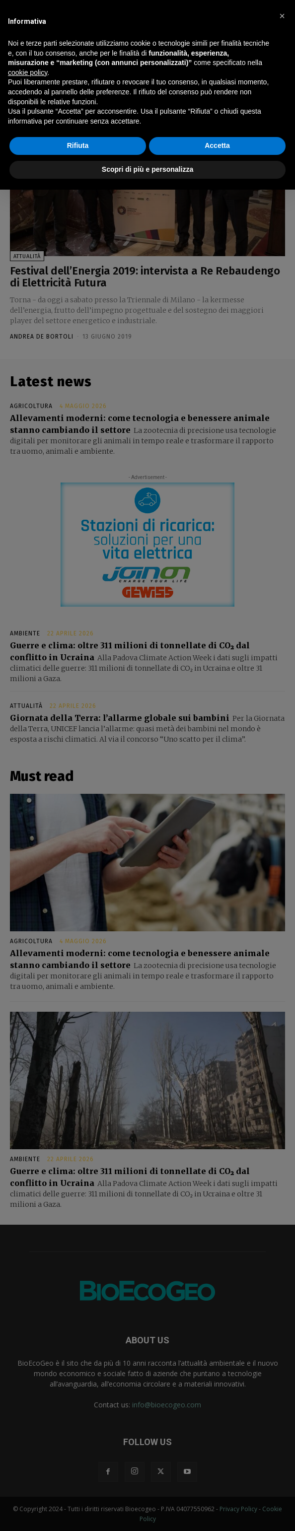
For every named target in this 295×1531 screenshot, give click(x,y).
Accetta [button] (217, 145)
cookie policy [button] (27, 72)
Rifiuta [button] (78, 145)
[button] (282, 16)
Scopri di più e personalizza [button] (147, 169)
